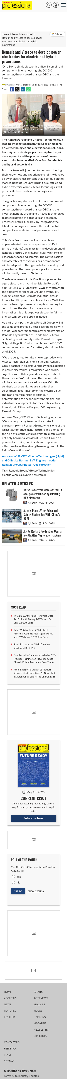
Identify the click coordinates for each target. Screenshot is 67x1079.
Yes (19, 876)
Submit (18, 891)
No (18, 882)
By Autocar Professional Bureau (18, 85)
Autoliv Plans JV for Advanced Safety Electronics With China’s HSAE (41, 515)
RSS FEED (9, 1017)
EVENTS (38, 991)
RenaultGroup (18, 470)
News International (22, 34)
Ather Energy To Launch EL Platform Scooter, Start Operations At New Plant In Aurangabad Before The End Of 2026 (34, 673)
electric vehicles (12, 474)
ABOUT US (10, 998)
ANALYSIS (39, 1004)
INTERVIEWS (41, 998)
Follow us (57, 34)
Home (6, 34)
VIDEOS (38, 1010)
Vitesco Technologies (41, 470)
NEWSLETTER (41, 1029)
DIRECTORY (40, 1036)
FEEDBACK (10, 1048)
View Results (36, 891)
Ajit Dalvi (30, 502)
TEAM (7, 1054)
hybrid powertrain (34, 474)
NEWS (7, 1004)
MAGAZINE (40, 1023)
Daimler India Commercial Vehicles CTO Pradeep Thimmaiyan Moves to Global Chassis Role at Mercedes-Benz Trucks (35, 659)
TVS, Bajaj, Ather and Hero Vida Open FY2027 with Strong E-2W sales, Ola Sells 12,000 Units (33, 619)
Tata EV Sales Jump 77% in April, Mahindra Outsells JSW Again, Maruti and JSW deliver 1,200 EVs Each (33, 634)
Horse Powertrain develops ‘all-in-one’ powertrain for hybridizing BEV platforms (43, 494)
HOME (8, 991)
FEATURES (10, 1010)
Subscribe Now (33, 818)
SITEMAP (9, 1061)
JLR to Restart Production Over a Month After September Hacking (42, 533)
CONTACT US (12, 1042)
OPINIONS (40, 1017)
